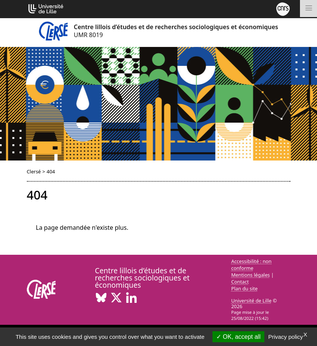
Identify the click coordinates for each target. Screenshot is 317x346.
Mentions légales (250, 274)
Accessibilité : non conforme (251, 264)
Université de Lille (251, 300)
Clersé (34, 171)
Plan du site (244, 288)
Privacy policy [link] (285, 337)
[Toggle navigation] (308, 8)
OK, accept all (238, 337)
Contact (240, 281)
